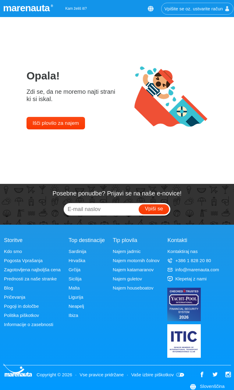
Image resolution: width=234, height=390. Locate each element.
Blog (8, 287)
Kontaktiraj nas (182, 251)
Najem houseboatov (133, 287)
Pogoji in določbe (21, 306)
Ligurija (76, 297)
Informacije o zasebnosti (28, 324)
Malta (74, 287)
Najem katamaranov (133, 269)
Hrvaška (77, 260)
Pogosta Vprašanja (23, 260)
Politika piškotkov (21, 315)
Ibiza (73, 315)
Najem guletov (127, 278)
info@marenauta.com (193, 269)
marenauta (27, 7)
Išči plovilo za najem (56, 123)
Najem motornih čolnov (136, 260)
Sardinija (77, 251)
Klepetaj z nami (187, 278)
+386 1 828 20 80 (189, 260)
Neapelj (76, 306)
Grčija (74, 269)
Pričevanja (14, 297)
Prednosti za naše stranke (30, 278)
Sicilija (75, 278)
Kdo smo (13, 251)
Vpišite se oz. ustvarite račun (197, 9)
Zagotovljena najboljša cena (32, 269)
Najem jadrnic (127, 251)
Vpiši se (154, 209)
